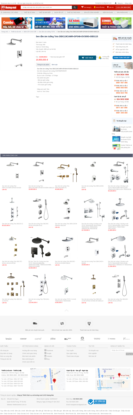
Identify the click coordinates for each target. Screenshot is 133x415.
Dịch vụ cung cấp (6, 356)
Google (47, 353)
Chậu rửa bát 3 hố (10, 413)
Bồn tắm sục (48, 411)
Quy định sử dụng (6, 353)
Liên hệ (111, 7)
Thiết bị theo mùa (73, 12)
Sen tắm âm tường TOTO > (48, 31)
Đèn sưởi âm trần (102, 411)
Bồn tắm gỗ (39, 411)
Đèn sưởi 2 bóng (89, 411)
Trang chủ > (6, 31)
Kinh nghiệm (93, 353)
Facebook (48, 350)
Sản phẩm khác (122, 12)
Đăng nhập (128, 3)
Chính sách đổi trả (28, 362)
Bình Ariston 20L (94, 413)
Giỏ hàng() (87, 7)
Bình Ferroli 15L (71, 413)
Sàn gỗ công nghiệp (91, 12)
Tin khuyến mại (93, 350)
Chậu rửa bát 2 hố (23, 413)
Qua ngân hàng (72, 353)
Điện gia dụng (108, 12)
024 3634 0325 (23, 375)
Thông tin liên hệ (5, 359)
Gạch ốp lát (58, 12)
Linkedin (48, 356)
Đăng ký (120, 3)
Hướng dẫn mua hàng (29, 350)
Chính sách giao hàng (29, 353)
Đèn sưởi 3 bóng (77, 411)
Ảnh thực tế (92, 356)
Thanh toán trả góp (73, 356)
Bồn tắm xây (67, 411)
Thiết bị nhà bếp (45, 12)
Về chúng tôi (4, 350)
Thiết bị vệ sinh (29, 12)
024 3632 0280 (79, 375)
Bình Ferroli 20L (59, 413)
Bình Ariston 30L (82, 413)
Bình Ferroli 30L (48, 413)
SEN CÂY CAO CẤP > (31, 31)
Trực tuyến (70, 350)
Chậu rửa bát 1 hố (36, 413)
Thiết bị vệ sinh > (17, 31)
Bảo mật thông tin (28, 359)
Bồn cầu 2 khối (9, 411)
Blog (47, 359)
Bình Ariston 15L (106, 413)
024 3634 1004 (12, 375)
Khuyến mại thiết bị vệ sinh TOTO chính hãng (126, 139)
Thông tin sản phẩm (43, 64)
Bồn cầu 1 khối (20, 411)
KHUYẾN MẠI (100, 7)
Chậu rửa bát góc (114, 411)
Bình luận (55, 64)
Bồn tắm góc (58, 411)
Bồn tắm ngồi (30, 411)
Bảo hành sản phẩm (29, 356)
